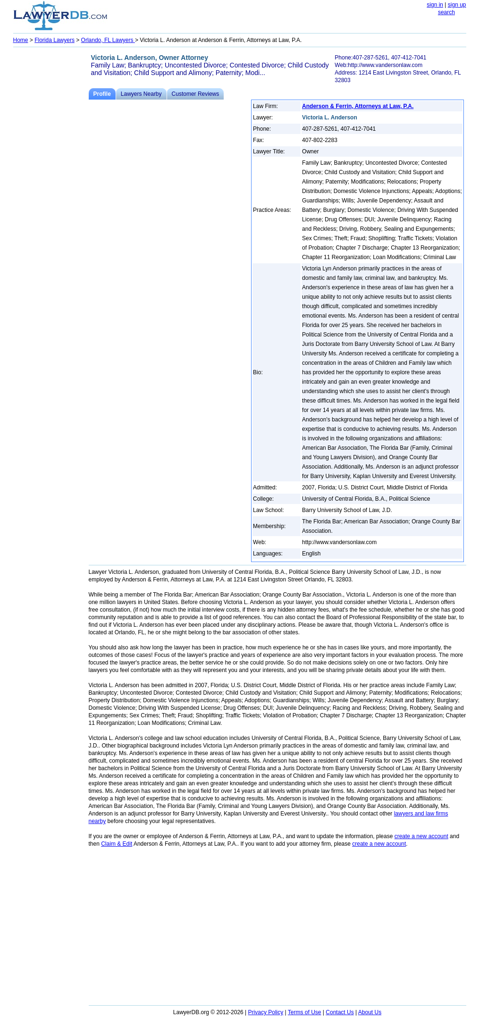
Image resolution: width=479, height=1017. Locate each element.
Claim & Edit (116, 843)
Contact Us (339, 1012)
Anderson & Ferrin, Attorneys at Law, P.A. (357, 106)
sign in (435, 4)
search (446, 12)
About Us (369, 1012)
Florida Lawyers (54, 40)
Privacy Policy (266, 1012)
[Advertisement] (51, 191)
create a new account (421, 836)
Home (20, 40)
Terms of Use (304, 1012)
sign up (457, 4)
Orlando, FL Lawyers (108, 40)
